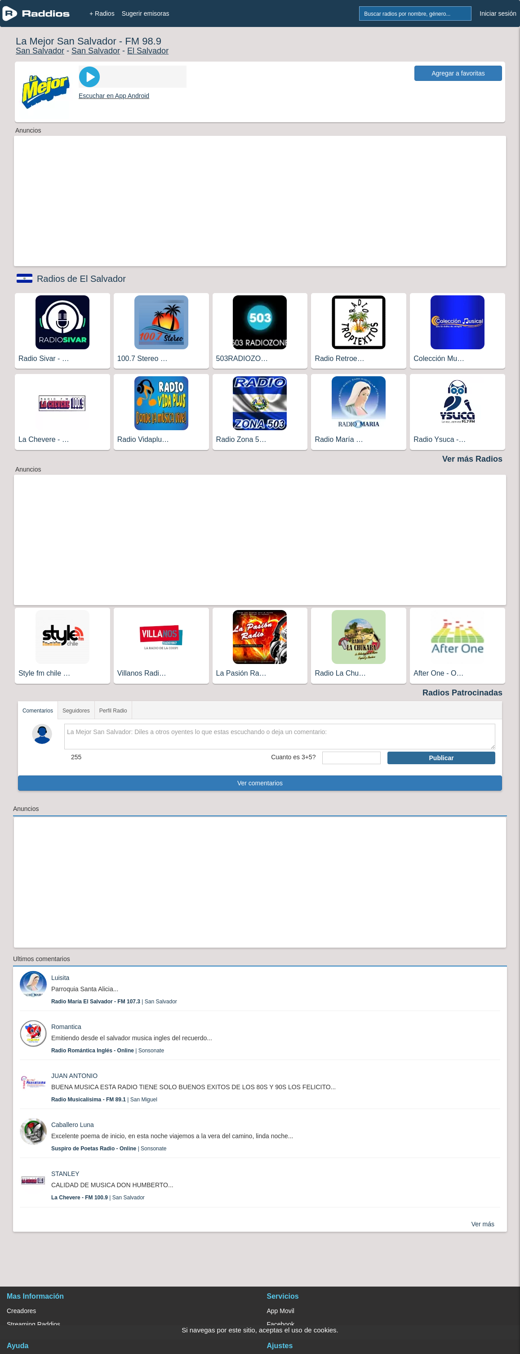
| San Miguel (104, 1099)
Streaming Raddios (33, 1324)
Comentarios (37, 711)
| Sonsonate (107, 1050)
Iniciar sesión (498, 13)
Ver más (482, 1224)
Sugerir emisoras (145, 13)
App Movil (280, 1310)
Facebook (280, 1324)
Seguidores (76, 711)
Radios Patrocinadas (462, 692)
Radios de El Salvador (81, 279)
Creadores (21, 1310)
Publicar (441, 758)
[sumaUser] (351, 758)
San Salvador (40, 50)
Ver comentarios (260, 783)
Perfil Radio (113, 711)
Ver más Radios (472, 458)
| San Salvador (114, 1001)
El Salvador (148, 50)
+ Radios (102, 13)
